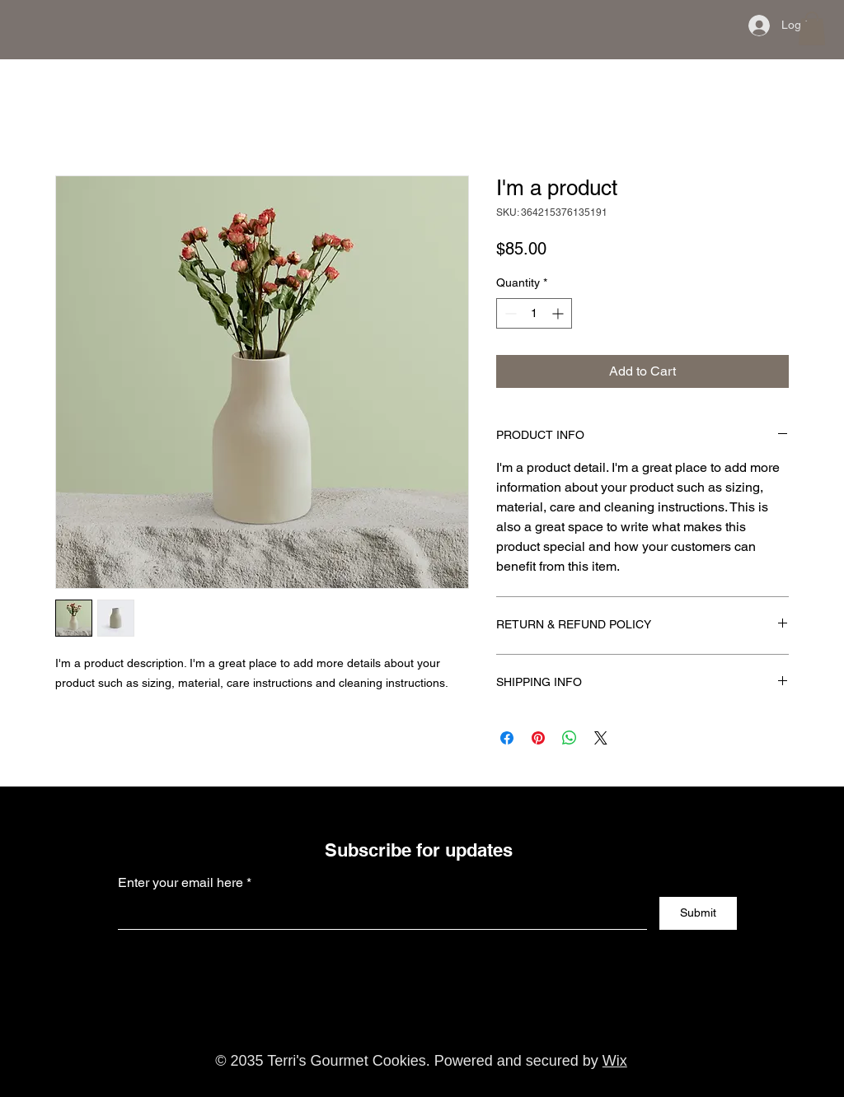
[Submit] (698, 913)
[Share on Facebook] (507, 738)
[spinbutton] (534, 313)
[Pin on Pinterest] (538, 738)
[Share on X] (601, 738)
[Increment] (559, 313)
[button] (812, 28)
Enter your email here (180, 882)
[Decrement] (509, 313)
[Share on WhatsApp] (569, 738)
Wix (615, 1061)
